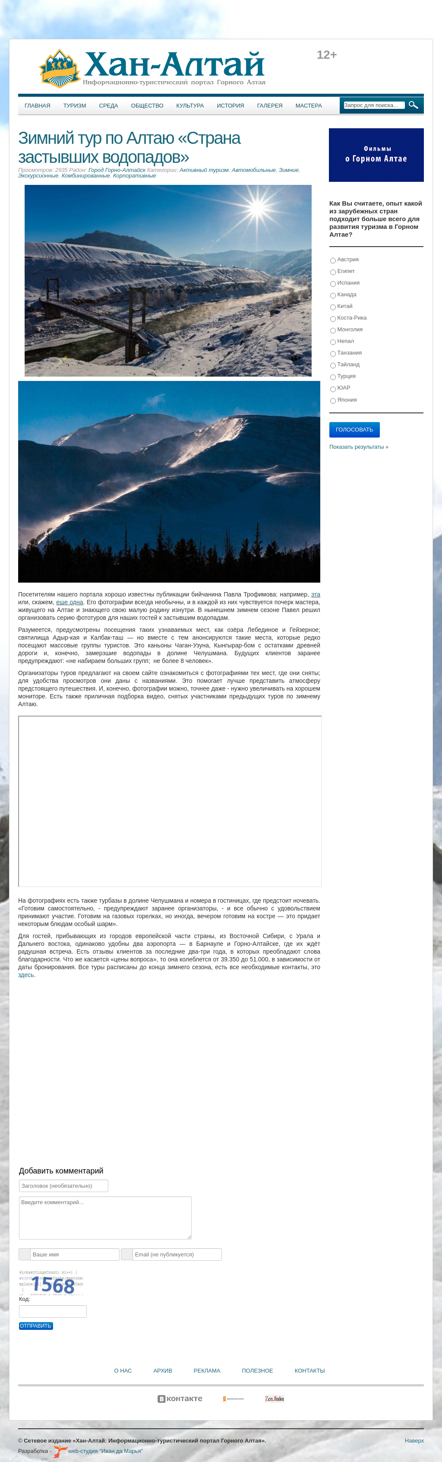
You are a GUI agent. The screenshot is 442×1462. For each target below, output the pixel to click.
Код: (24, 1299)
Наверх (414, 1440)
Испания (345, 283)
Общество (147, 105)
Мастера (309, 105)
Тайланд (345, 364)
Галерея (270, 105)
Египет (342, 271)
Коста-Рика (348, 318)
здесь (26, 974)
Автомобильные (254, 170)
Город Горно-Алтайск (116, 170)
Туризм (74, 105)
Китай (341, 306)
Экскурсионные (38, 175)
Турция (343, 376)
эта (315, 594)
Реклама (207, 1370)
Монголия (346, 329)
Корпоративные (134, 175)
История (230, 105)
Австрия (344, 259)
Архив (162, 1370)
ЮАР (340, 388)
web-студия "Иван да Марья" (98, 1451)
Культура (190, 105)
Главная (38, 105)
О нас (123, 1370)
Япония (343, 400)
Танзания (346, 353)
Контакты (310, 1370)
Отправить (35, 1326)
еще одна (69, 602)
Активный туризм (204, 170)
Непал (342, 341)
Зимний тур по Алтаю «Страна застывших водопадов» (129, 147)
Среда (108, 105)
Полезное (257, 1370)
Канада (343, 294)
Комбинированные (86, 175)
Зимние (289, 170)
